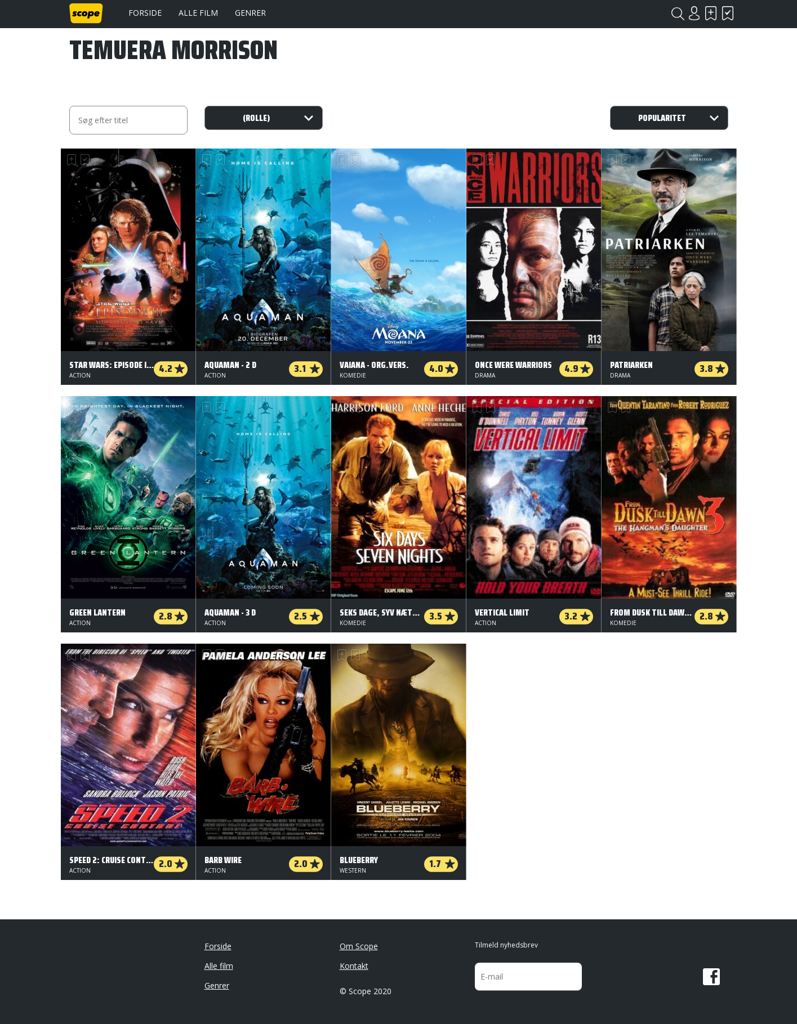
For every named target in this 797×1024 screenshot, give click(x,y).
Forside (145, 12)
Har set (728, 13)
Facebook (711, 976)
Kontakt (354, 965)
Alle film (198, 12)
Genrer (250, 12)
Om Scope (359, 946)
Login (694, 13)
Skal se (711, 13)
